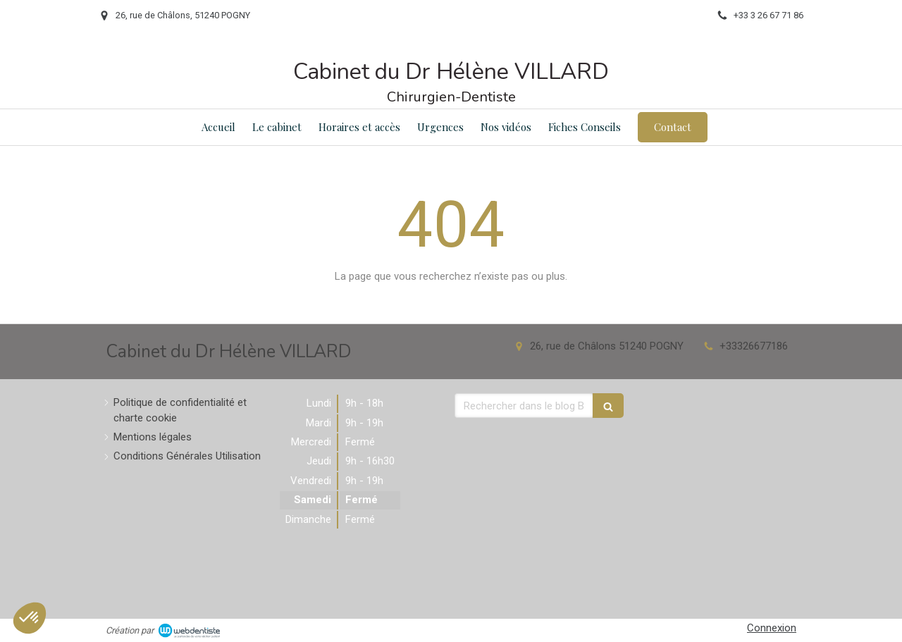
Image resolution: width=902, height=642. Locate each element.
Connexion (771, 628)
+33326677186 (753, 346)
